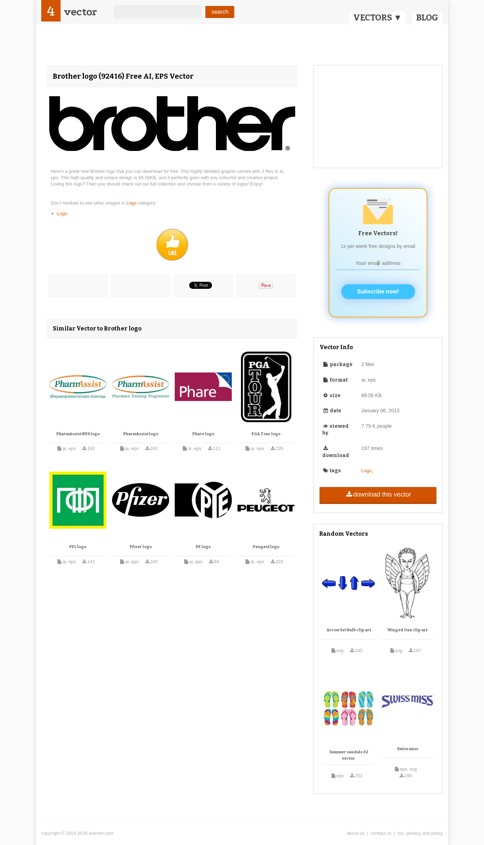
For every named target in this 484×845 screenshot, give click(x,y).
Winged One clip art (407, 630)
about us (355, 833)
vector (80, 12)
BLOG (427, 18)
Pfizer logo (141, 547)
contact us (381, 833)
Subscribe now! (378, 291)
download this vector (378, 494)
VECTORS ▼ (377, 18)
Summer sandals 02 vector (348, 755)
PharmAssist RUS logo (78, 434)
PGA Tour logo (266, 434)
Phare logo (203, 434)
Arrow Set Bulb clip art (349, 630)
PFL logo (77, 547)
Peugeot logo (266, 547)
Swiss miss (407, 749)
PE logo (203, 547)
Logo (132, 203)
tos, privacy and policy (420, 833)
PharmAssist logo (140, 434)
